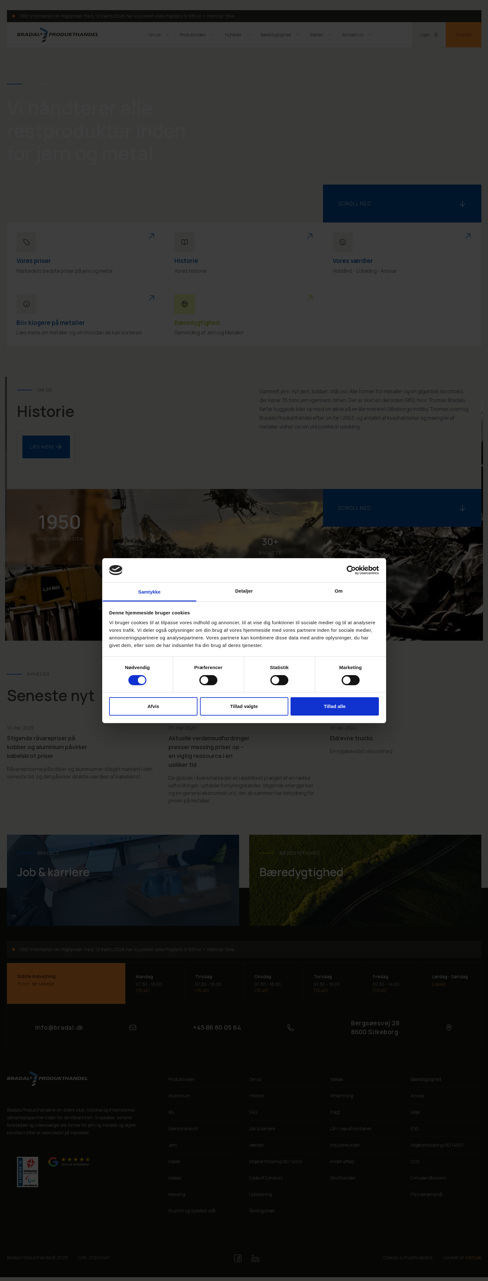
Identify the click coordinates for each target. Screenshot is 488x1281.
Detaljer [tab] (244, 591)
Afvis (153, 706)
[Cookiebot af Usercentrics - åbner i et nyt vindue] (351, 570)
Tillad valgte (244, 706)
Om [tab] (339, 591)
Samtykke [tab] (149, 592)
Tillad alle (334, 706)
